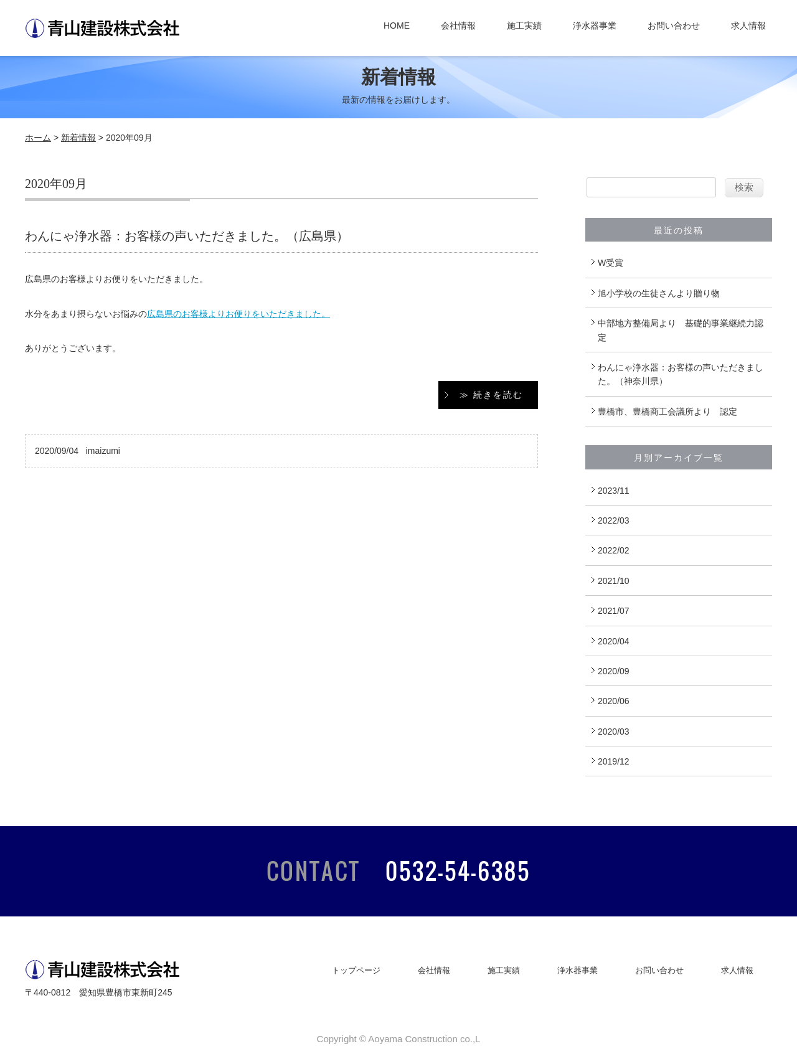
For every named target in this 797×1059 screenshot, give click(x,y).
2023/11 (614, 491)
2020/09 (614, 671)
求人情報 (748, 26)
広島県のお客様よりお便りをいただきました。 (238, 314)
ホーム (38, 138)
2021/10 (614, 581)
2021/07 (614, 611)
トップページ (356, 970)
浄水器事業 (594, 26)
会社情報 (458, 26)
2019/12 (614, 761)
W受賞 (610, 263)
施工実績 (524, 26)
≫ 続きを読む (491, 395)
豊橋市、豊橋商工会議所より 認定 (667, 412)
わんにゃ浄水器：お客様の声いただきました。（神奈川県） (680, 374)
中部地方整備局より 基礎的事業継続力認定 (680, 330)
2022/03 (614, 520)
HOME (397, 26)
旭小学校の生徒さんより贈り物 (659, 293)
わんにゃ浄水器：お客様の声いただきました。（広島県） (187, 236)
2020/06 (614, 701)
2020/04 (614, 641)
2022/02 (614, 550)
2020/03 (614, 732)
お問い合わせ (674, 26)
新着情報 (78, 138)
